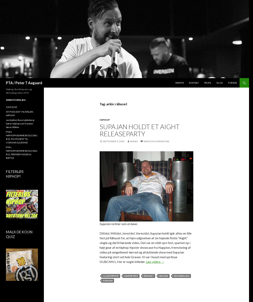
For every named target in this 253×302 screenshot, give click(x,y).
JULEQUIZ (11, 107)
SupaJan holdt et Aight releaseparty (140, 130)
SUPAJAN (108, 280)
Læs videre (155, 262)
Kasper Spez (131, 276)
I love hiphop (111, 276)
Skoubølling (182, 276)
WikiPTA (179, 82)
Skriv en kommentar (156, 141)
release (163, 276)
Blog (220, 82)
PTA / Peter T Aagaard (24, 83)
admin (134, 141)
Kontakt (194, 82)
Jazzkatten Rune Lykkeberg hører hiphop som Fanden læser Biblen (20, 124)
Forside (232, 82)
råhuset (149, 276)
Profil (207, 82)
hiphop (105, 119)
